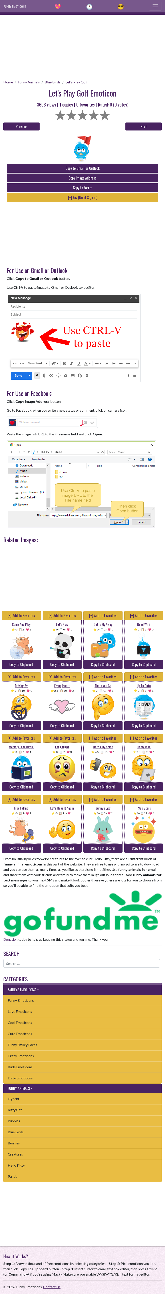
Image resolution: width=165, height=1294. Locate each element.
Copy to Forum (82, 187)
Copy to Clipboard (21, 664)
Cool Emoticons (20, 1022)
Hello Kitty (16, 1165)
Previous (21, 126)
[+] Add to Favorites (21, 615)
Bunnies (14, 1143)
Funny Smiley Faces (22, 1045)
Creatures (15, 1154)
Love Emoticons (20, 1011)
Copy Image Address (83, 178)
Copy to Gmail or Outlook (83, 168)
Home (8, 82)
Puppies (14, 1121)
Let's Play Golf (76, 82)
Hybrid (13, 1098)
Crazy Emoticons (21, 1056)
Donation (10, 939)
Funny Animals (29, 82)
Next (144, 126)
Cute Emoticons (20, 1033)
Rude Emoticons (20, 1067)
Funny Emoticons (21, 1000)
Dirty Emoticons (20, 1078)
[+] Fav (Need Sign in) (82, 197)
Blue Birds (52, 82)
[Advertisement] (82, 46)
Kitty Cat (15, 1110)
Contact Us (51, 1287)
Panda (12, 1176)
